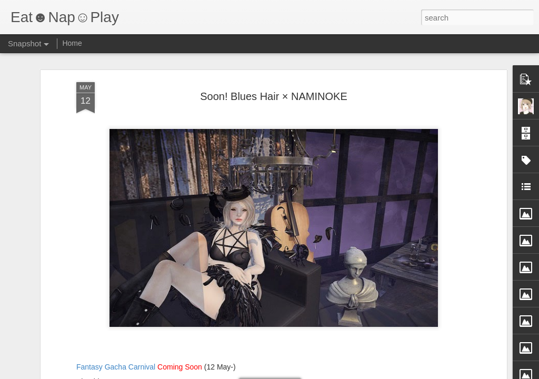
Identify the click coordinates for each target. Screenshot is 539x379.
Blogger (302, 373)
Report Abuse (333, 373)
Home (72, 43)
